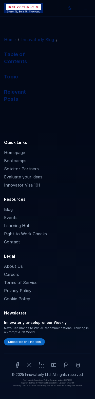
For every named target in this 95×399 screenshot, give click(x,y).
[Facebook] (17, 365)
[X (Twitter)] (29, 365)
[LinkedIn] (42, 365)
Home (10, 39)
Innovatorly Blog (37, 39)
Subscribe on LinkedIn (24, 342)
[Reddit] (78, 365)
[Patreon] (66, 365)
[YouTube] (54, 365)
